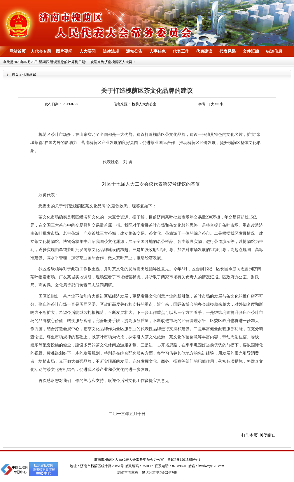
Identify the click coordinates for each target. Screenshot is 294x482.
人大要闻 (87, 51)
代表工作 (181, 51)
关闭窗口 (268, 435)
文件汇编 (251, 51)
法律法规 (111, 51)
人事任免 (157, 51)
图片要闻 (64, 51)
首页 (15, 74)
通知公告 (134, 51)
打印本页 (250, 435)
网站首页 (17, 51)
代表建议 (204, 51)
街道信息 (274, 51)
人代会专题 (41, 51)
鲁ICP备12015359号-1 (183, 460)
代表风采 (227, 51)
